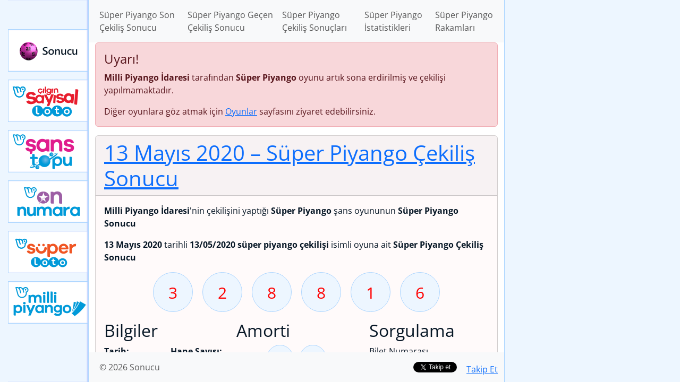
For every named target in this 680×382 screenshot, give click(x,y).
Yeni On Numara (48, 201)
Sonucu (48, 50)
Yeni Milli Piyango (48, 302)
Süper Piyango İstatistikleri (393, 21)
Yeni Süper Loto (48, 252)
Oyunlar (241, 111)
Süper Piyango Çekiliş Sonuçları (314, 21)
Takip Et (482, 369)
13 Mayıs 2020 (289, 165)
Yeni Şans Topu (48, 151)
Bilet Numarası (398, 351)
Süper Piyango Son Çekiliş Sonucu (137, 21)
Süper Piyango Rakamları (464, 21)
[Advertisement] (592, 167)
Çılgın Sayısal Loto (48, 101)
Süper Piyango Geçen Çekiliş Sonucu (230, 21)
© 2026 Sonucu (129, 367)
